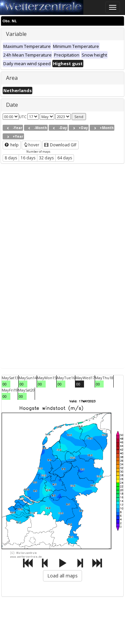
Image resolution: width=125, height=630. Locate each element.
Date (12, 104)
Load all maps (62, 575)
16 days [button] (28, 158)
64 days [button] (64, 158)
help (12, 145)
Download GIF (60, 145)
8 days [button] (11, 158)
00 (5, 384)
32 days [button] (46, 158)
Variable (16, 34)
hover (31, 145)
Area (12, 77)
